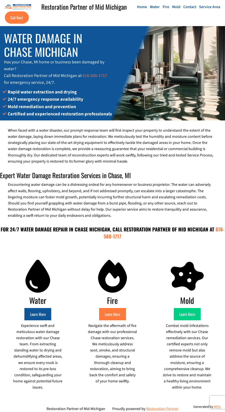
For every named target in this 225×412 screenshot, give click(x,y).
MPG (217, 406)
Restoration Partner (162, 409)
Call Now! (16, 17)
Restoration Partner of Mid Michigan (84, 7)
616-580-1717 (95, 76)
